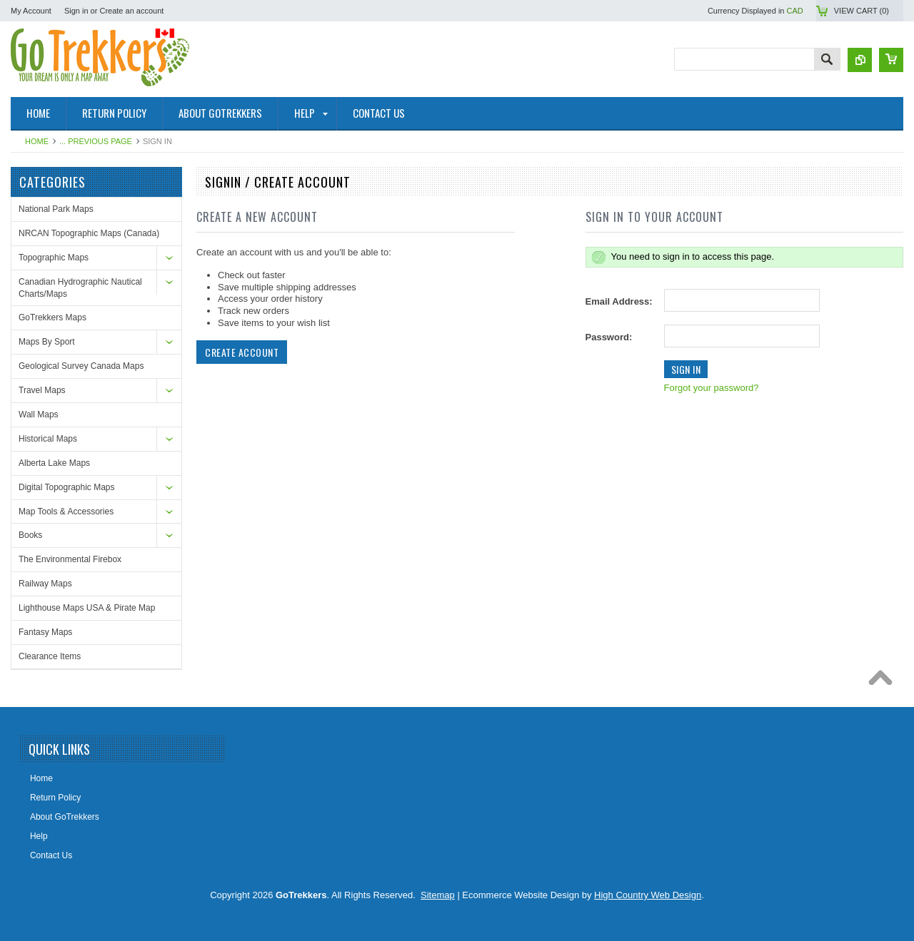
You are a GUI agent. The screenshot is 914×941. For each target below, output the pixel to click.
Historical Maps (48, 439)
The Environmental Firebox (70, 559)
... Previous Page (95, 141)
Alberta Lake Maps (54, 463)
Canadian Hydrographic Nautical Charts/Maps (80, 288)
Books (30, 535)
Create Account (241, 352)
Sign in (76, 10)
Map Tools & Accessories (66, 512)
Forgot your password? (711, 387)
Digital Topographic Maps (67, 487)
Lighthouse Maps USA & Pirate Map (87, 608)
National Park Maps (56, 209)
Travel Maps (42, 390)
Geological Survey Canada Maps (81, 366)
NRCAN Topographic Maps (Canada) (89, 233)
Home (37, 141)
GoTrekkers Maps (52, 317)
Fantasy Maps (45, 632)
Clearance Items (50, 656)
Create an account (131, 10)
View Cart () (861, 10)
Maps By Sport (47, 342)
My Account (31, 10)
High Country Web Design (647, 895)
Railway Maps (45, 584)
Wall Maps (39, 414)
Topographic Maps (54, 258)
